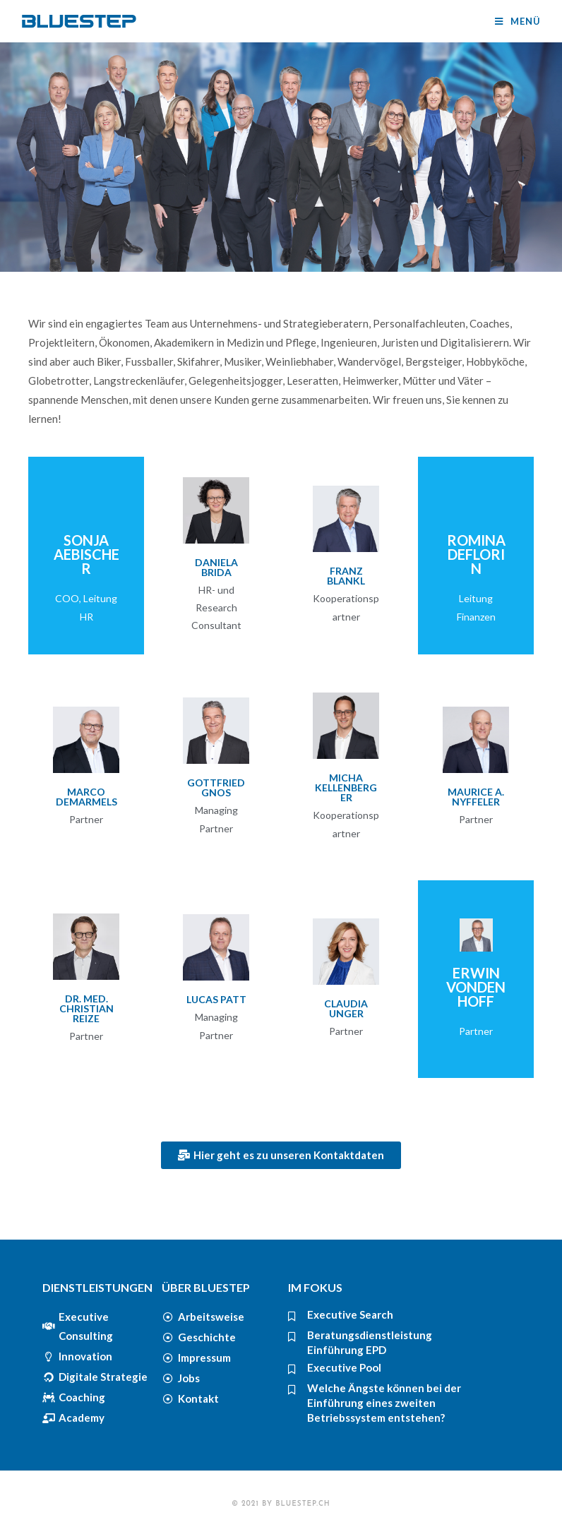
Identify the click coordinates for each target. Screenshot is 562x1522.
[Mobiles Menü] (518, 21)
